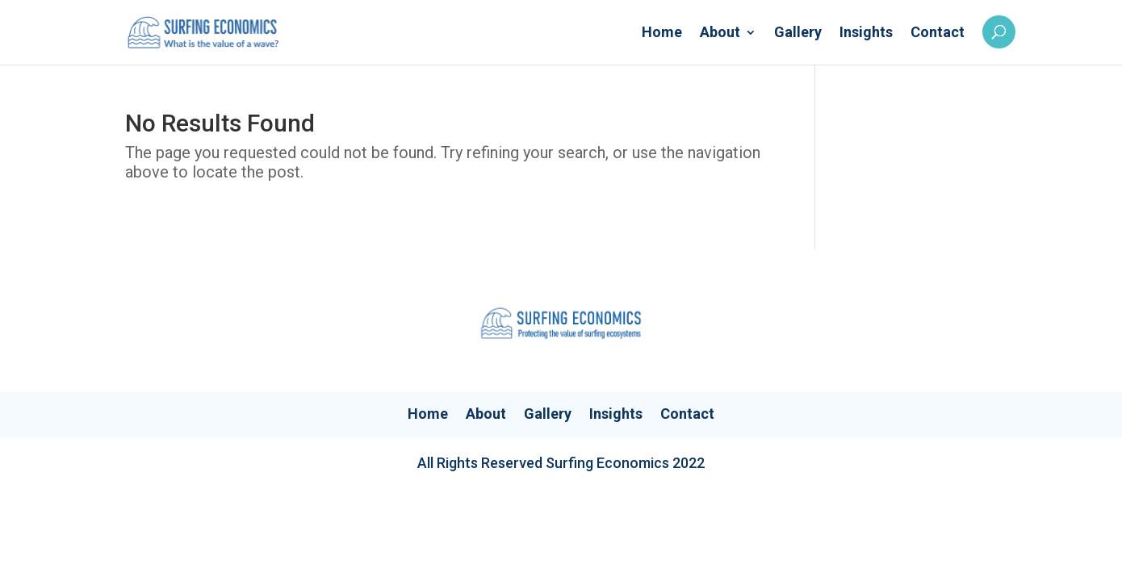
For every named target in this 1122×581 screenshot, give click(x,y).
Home (662, 33)
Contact (938, 33)
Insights (866, 33)
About (720, 33)
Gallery (798, 33)
